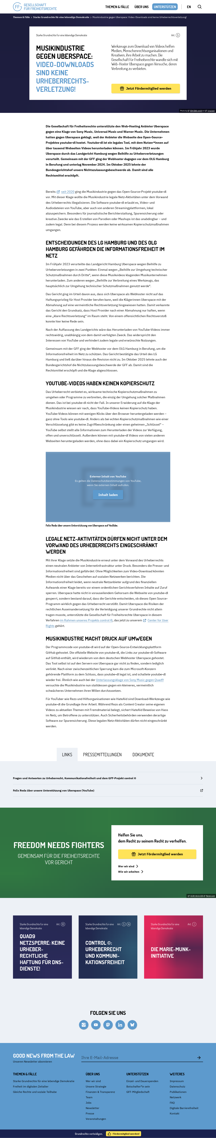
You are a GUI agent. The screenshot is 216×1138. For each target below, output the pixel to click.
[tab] (67, 754)
